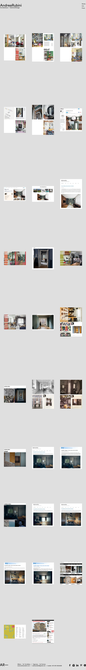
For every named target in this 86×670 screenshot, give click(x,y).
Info (83, 6)
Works (83, 4)
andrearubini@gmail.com (38, 665)
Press (83, 8)
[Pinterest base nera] (81, 665)
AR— (4, 665)
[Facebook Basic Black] (70, 665)
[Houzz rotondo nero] (85, 665)
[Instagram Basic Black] (73, 665)
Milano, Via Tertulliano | (25, 664)
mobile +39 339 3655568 (55, 665)
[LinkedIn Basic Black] (77, 665)
